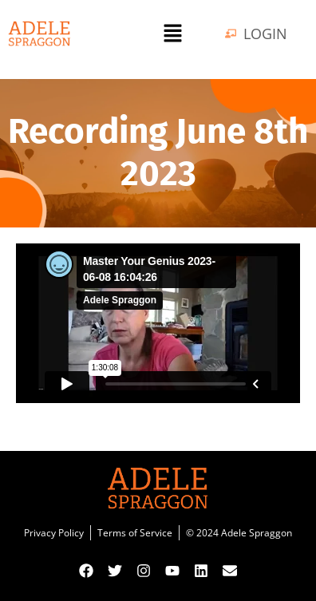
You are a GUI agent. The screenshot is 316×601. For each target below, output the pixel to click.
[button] (172, 33)
